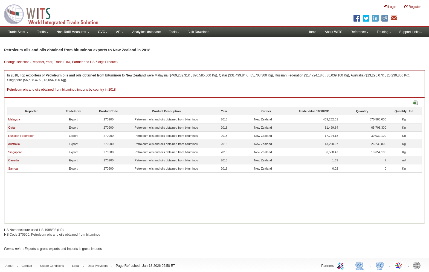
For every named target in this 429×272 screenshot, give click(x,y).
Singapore (15, 152)
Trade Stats (18, 32)
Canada (13, 160)
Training (384, 32)
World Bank (418, 265)
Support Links (410, 32)
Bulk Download (198, 32)
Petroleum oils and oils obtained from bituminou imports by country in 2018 (61, 89)
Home (312, 32)
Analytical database (146, 32)
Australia (14, 144)
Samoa (13, 168)
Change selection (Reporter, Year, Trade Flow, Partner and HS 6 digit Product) (61, 62)
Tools (174, 32)
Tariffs (42, 32)
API (120, 32)
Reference (359, 32)
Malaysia (14, 119)
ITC (341, 265)
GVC (103, 32)
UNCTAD (360, 265)
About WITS (334, 32)
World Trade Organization (398, 265)
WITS (54, 13)
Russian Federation (21, 135)
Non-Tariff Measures (73, 32)
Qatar (12, 127)
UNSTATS (379, 265)
